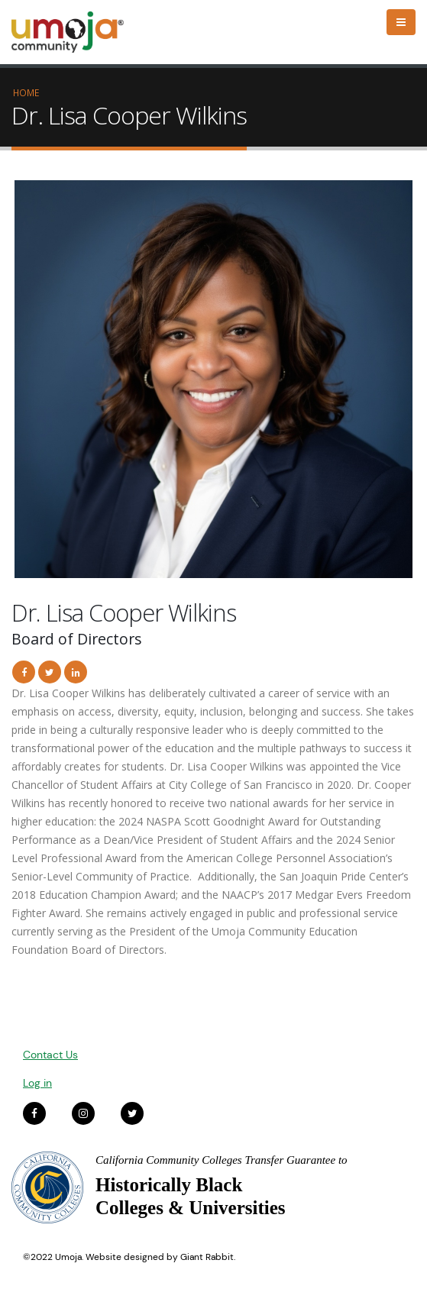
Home (26, 92)
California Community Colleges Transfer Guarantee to (221, 1160)
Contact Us (50, 1054)
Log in (37, 1083)
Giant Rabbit (207, 1257)
